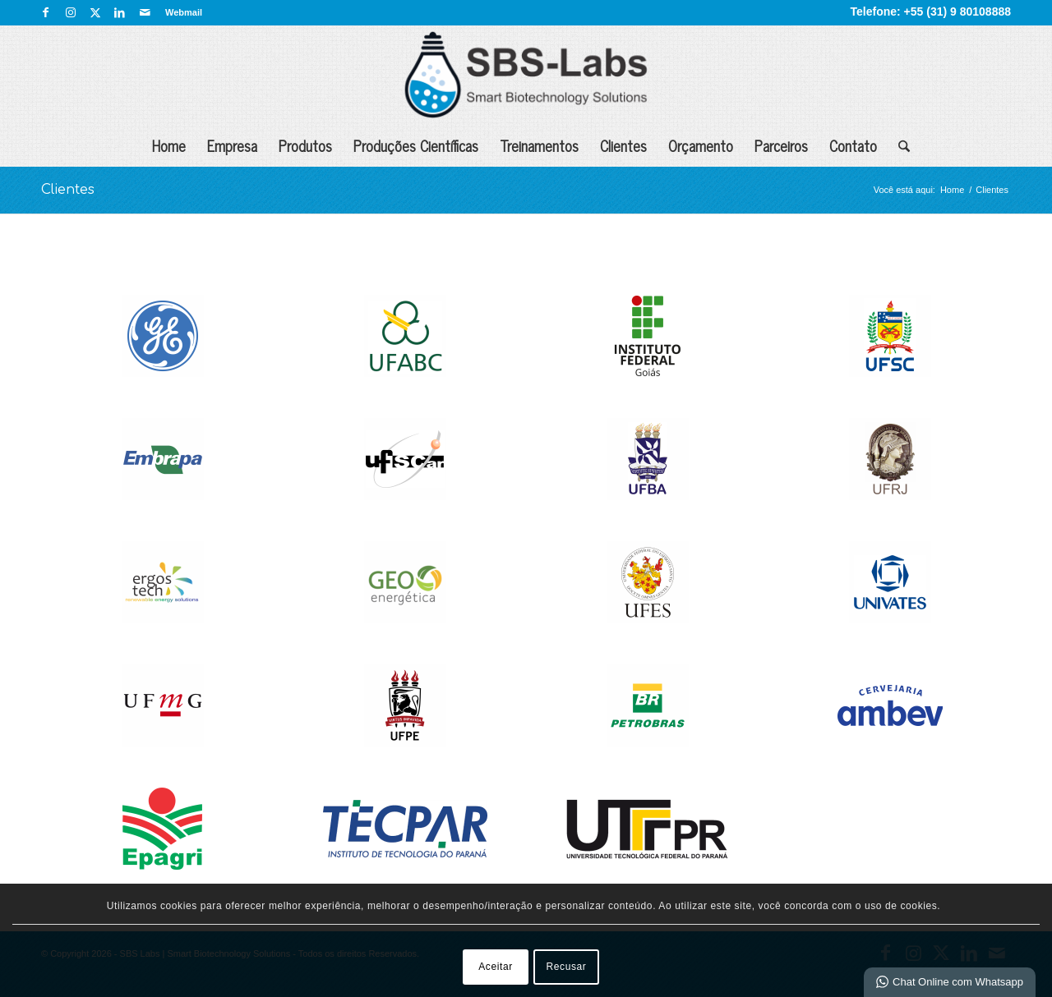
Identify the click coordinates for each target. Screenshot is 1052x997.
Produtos (305, 145)
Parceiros (781, 145)
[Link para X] (95, 12)
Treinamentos (539, 145)
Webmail (183, 12)
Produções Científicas (415, 145)
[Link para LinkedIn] (120, 12)
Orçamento (700, 145)
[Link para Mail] (144, 12)
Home (169, 145)
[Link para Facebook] (46, 12)
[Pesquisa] (899, 145)
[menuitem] (179, 12)
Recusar (567, 966)
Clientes (623, 145)
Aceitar (495, 966)
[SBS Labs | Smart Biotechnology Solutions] (525, 74)
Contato (853, 145)
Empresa (232, 145)
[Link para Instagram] (70, 12)
